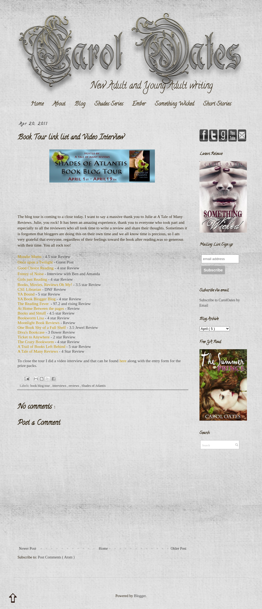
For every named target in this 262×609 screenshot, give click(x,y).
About (59, 104)
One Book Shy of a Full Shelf (42, 327)
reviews (74, 386)
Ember (139, 104)
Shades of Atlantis (94, 386)
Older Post (179, 549)
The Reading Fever (33, 303)
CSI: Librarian (29, 289)
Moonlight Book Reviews (39, 322)
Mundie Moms (30, 256)
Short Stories (217, 104)
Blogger (140, 596)
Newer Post (27, 549)
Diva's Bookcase (31, 332)
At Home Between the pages (41, 308)
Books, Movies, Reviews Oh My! (45, 284)
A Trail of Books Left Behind (41, 346)
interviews (59, 386)
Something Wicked (174, 104)
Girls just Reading (32, 279)
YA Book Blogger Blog (37, 299)
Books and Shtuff (32, 313)
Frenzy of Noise (31, 273)
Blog (79, 104)
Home (37, 104)
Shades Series (108, 104)
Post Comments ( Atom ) (56, 557)
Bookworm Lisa (31, 318)
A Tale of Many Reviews (38, 351)
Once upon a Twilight (35, 262)
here (123, 360)
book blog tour (40, 386)
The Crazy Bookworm (36, 341)
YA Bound (26, 294)
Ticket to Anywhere (34, 337)
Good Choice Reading (36, 268)
